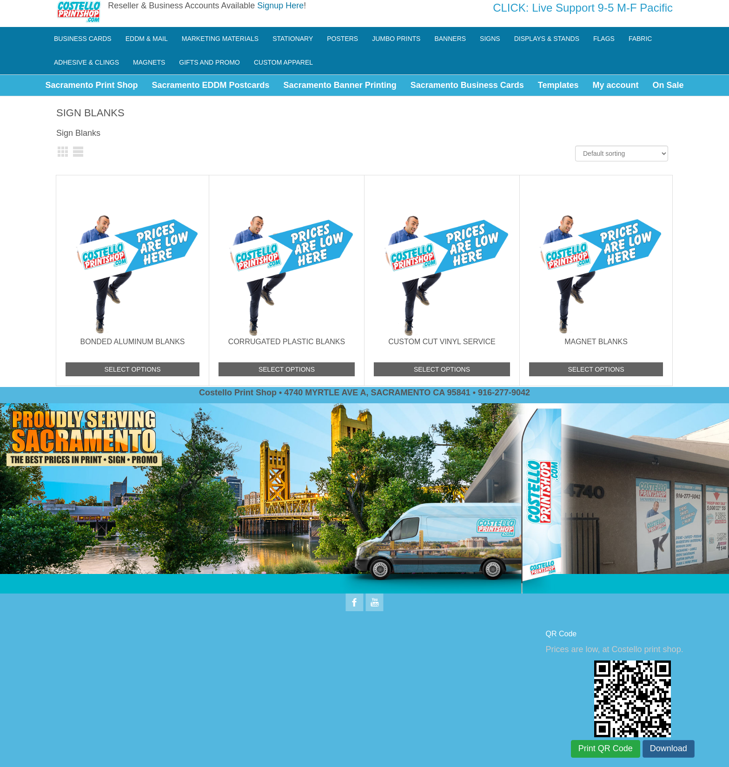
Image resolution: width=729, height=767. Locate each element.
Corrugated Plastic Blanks (286, 342)
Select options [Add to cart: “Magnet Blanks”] (596, 369)
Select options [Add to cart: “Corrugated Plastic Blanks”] (286, 369)
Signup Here (280, 5)
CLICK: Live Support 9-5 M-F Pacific (583, 7)
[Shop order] (621, 153)
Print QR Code (605, 748)
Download (668, 748)
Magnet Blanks (596, 342)
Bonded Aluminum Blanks (132, 342)
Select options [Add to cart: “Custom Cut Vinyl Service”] (442, 369)
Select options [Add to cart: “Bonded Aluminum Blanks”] (132, 369)
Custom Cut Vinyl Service (442, 342)
